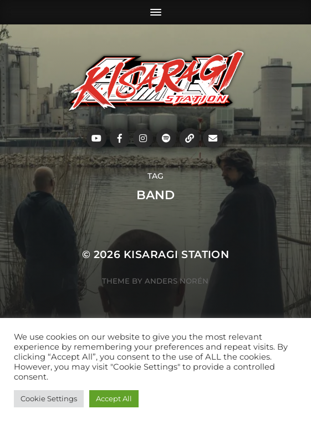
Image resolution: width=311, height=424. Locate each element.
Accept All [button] (114, 398)
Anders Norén (176, 280)
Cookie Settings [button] (49, 398)
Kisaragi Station (177, 254)
